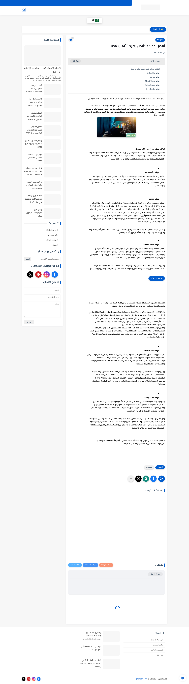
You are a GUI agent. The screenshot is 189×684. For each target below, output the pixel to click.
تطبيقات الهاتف (80, 10)
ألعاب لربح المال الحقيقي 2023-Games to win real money (34, 89)
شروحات (67, 10)
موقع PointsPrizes (152, 85)
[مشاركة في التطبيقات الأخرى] (131, 479)
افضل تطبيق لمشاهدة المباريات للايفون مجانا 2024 (34, 116)
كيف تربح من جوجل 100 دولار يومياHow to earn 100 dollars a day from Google (33, 172)
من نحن (95, 3)
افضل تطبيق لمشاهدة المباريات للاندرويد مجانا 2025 (34, 130)
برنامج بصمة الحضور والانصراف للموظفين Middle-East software (33, 185)
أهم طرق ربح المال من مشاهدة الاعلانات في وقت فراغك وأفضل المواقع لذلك (33, 199)
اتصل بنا (77, 3)
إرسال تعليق (155, 574)
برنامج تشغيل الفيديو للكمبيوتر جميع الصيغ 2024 (33, 144)
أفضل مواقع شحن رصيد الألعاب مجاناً (145, 69)
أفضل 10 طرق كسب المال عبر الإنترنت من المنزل (42, 70)
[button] (153, 479)
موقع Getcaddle (153, 73)
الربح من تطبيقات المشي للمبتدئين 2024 (35, 158)
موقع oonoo (155, 77)
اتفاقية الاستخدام (107, 3)
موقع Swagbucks (153, 89)
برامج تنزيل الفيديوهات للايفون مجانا (34, 213)
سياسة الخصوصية (123, 3)
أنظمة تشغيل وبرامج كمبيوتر (117, 10)
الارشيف (86, 3)
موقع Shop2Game (152, 81)
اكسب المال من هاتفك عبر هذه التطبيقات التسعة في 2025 (35, 103)
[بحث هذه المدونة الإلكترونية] (46, 259)
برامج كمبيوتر (53, 235)
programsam (141, 679)
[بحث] (23, 10)
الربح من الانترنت (96, 10)
